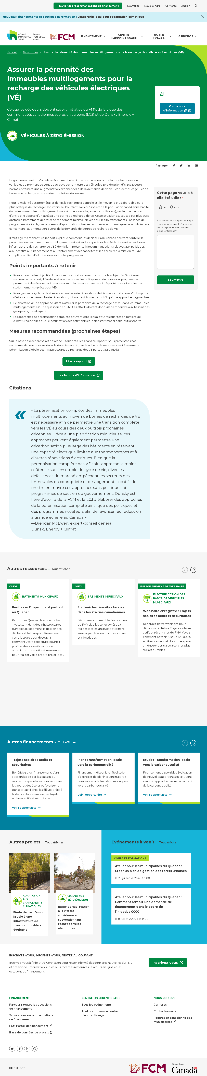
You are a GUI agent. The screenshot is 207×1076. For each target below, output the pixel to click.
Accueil (12, 52)
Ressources (30, 52)
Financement (91, 36)
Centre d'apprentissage (123, 36)
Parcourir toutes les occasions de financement (30, 1004)
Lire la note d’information (75, 375)
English (185, 5)
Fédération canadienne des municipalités (173, 1018)
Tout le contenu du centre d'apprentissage (100, 1011)
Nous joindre (152, 5)
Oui (165, 207)
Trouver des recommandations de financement (88, 5)
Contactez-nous (165, 1009)
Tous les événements (97, 1002)
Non (176, 207)
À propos (185, 36)
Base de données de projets (30, 1030)
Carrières (171, 5)
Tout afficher (60, 566)
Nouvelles (133, 5)
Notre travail (159, 36)
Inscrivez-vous (164, 962)
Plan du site (17, 1066)
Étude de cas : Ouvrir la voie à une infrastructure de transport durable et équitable (28, 918)
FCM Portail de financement (30, 1024)
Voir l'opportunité (24, 805)
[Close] (203, 16)
